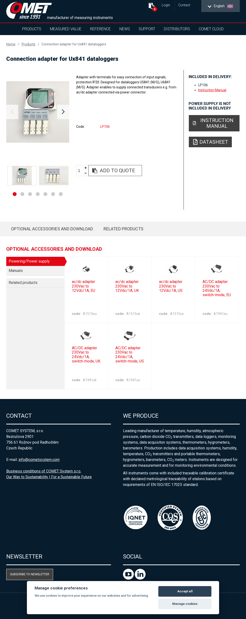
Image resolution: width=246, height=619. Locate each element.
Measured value (65, 29)
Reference (100, 29)
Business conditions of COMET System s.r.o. (43, 471)
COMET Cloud (211, 29)
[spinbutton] (81, 170)
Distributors (177, 29)
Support (147, 29)
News (124, 29)
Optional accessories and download (52, 228)
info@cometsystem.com (39, 459)
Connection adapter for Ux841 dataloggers (74, 44)
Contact (184, 5)
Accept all (185, 591)
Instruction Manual (212, 90)
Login (166, 5)
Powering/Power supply (29, 261)
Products (31, 29)
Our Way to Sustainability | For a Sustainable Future (49, 477)
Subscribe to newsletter (29, 574)
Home (10, 44)
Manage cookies (184, 604)
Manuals (16, 270)
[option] (37, 112)
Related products (123, 228)
